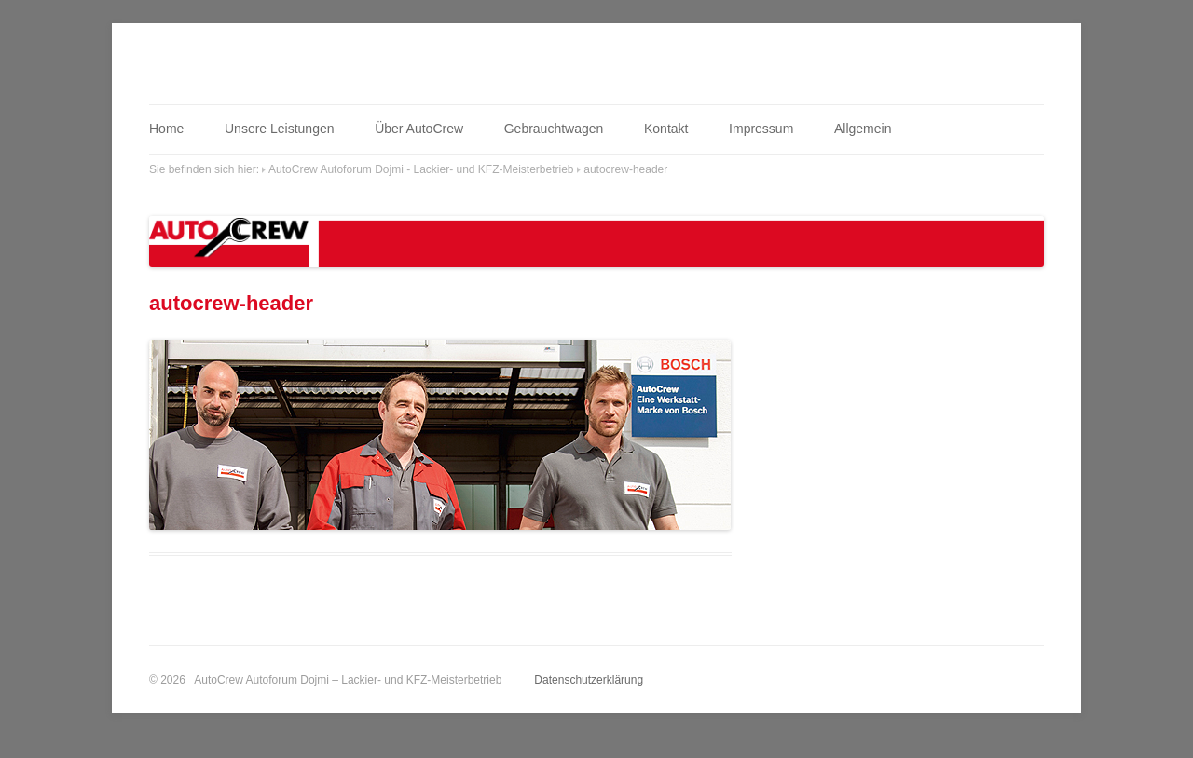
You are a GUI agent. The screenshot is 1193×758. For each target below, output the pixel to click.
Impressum (761, 128)
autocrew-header (625, 169)
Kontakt (666, 128)
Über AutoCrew (419, 128)
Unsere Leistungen (280, 128)
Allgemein (862, 128)
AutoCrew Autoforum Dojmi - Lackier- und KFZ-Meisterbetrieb (420, 169)
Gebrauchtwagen (554, 128)
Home (166, 128)
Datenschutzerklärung (588, 679)
